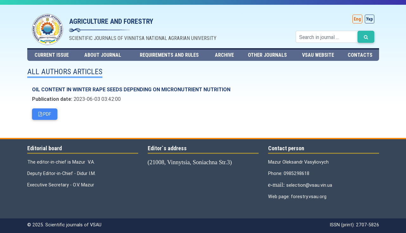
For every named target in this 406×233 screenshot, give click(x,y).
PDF (44, 114)
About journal (102, 55)
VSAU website (318, 55)
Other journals (267, 55)
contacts (360, 55)
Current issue (52, 55)
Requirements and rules (169, 55)
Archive (224, 55)
